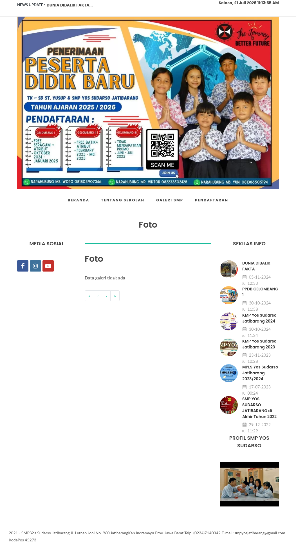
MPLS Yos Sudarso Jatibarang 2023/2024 (260, 373)
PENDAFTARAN (211, 200)
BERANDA (78, 200)
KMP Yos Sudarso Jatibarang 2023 (259, 344)
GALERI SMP (169, 200)
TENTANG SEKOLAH (122, 200)
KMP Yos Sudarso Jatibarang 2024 (259, 318)
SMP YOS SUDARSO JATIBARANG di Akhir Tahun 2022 (259, 407)
